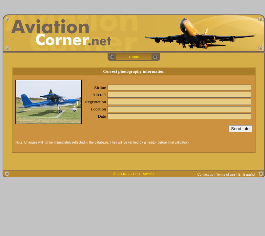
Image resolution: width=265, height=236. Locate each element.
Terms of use (225, 174)
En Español (246, 174)
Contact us (205, 174)
